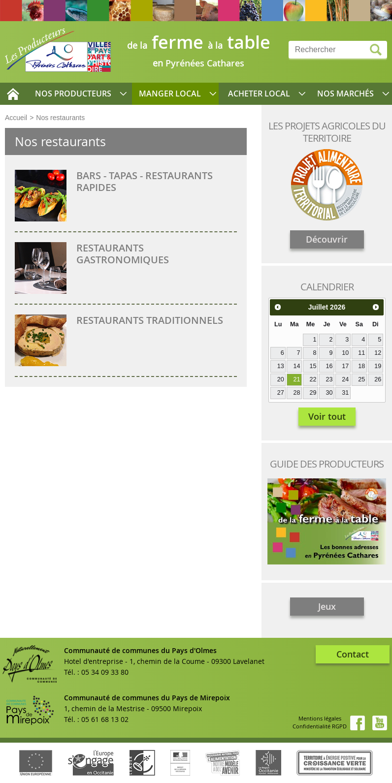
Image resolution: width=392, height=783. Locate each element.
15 (312, 366)
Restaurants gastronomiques (122, 253)
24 (345, 379)
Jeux (327, 606)
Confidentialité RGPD (320, 726)
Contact (352, 654)
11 (361, 352)
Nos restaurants (60, 118)
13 (280, 366)
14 (297, 366)
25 (361, 379)
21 (297, 379)
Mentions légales (319, 718)
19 (377, 366)
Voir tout (327, 416)
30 (329, 392)
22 (312, 379)
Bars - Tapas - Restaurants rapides (144, 181)
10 (345, 352)
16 (329, 366)
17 (345, 366)
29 (312, 392)
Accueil (16, 118)
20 (280, 379)
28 (297, 392)
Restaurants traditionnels (149, 320)
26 (377, 379)
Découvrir (327, 239)
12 (377, 352)
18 (361, 366)
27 (280, 392)
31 (345, 392)
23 (329, 379)
